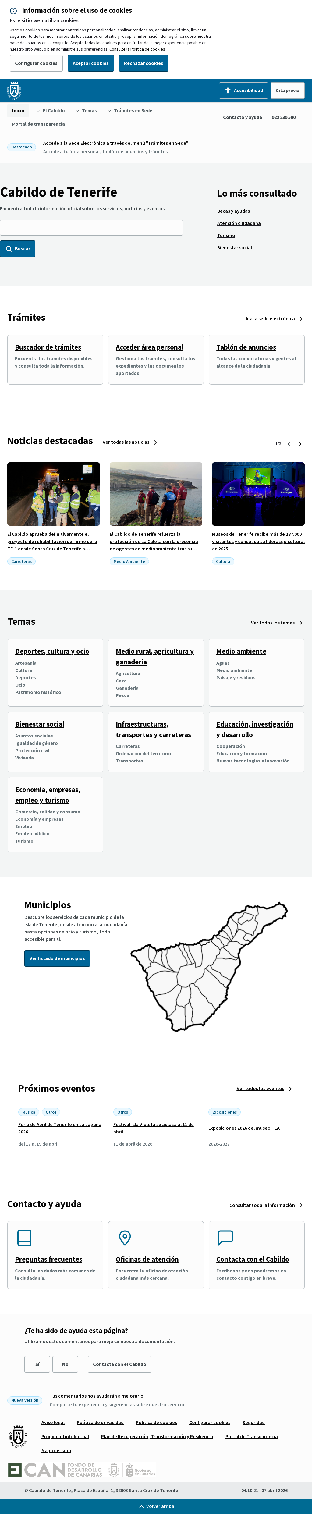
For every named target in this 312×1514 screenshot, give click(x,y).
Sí (37, 1364)
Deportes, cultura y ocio (52, 651)
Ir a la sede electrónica (270, 318)
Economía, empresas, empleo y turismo (47, 795)
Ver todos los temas (273, 623)
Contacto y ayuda (242, 117)
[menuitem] (18, 110)
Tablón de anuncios (246, 347)
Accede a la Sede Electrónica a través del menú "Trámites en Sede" (115, 143)
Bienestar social (39, 724)
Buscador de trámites (48, 347)
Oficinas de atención (147, 1259)
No (65, 1364)
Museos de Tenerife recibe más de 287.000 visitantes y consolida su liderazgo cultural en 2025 (258, 541)
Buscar (17, 248)
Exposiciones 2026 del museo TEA (244, 1128)
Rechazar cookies (143, 63)
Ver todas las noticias (126, 442)
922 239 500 (284, 117)
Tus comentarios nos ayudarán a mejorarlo (97, 1396)
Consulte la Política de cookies (137, 49)
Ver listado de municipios (57, 958)
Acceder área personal (149, 347)
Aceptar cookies (91, 63)
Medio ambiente (241, 651)
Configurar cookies (36, 63)
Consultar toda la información (262, 1205)
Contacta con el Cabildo (252, 1259)
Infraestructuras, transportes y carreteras (153, 729)
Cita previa (288, 90)
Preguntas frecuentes (48, 1259)
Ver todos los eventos (260, 1088)
